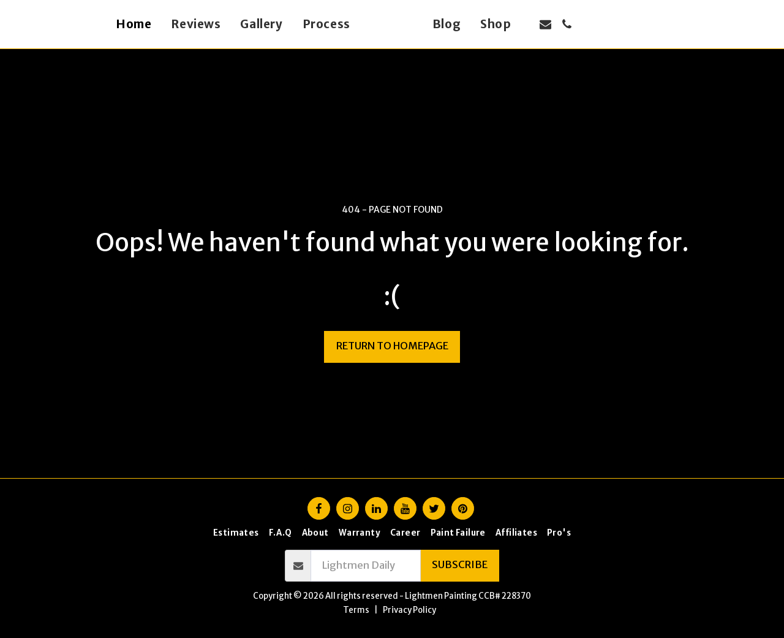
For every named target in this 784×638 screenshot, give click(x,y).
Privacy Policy (409, 610)
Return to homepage (392, 346)
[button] (567, 24)
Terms (356, 610)
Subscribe (460, 564)
